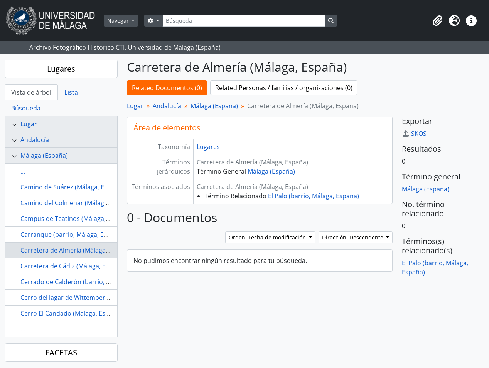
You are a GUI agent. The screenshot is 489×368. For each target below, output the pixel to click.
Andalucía (34, 139)
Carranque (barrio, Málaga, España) (71, 234)
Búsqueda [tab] (25, 108)
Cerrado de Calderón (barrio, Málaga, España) (86, 282)
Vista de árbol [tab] (31, 92)
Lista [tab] (71, 92)
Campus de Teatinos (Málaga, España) (75, 218)
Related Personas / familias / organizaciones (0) (283, 88)
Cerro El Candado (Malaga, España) (71, 313)
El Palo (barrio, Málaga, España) (313, 196)
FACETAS (61, 352)
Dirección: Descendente (353, 237)
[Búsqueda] (243, 21)
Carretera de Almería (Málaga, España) (76, 250)
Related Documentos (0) (167, 88)
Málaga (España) (44, 155)
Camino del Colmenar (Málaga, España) (77, 203)
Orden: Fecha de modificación (268, 237)
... (22, 171)
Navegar (118, 20)
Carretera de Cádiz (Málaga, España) (72, 266)
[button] (437, 20)
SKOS (414, 133)
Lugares (61, 69)
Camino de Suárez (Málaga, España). (72, 187)
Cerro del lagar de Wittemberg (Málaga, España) (89, 297)
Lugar (28, 124)
